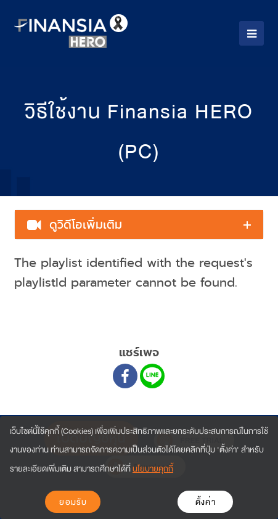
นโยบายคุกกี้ (153, 468)
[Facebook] (125, 376)
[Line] (152, 376)
